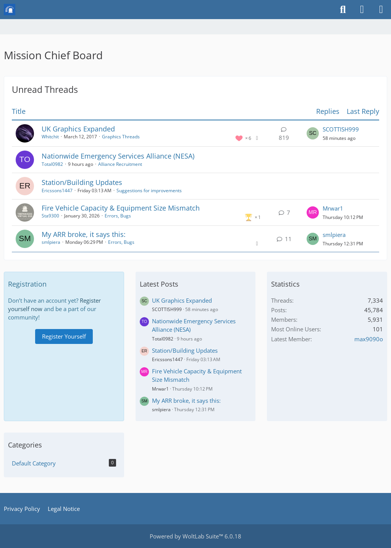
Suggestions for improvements (149, 190)
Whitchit (50, 136)
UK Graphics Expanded (78, 128)
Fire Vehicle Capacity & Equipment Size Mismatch (121, 207)
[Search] (343, 9)
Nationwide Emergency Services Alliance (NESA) (118, 156)
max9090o (368, 339)
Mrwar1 (333, 208)
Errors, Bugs (118, 215)
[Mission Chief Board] (9, 9)
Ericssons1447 (57, 190)
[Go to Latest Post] (313, 133)
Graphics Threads (121, 136)
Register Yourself (64, 336)
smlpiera (51, 242)
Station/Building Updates (82, 182)
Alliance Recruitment (120, 164)
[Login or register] (362, 9)
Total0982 (52, 164)
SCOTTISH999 (341, 129)
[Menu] (381, 9)
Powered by (195, 536)
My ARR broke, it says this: (84, 234)
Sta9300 (50, 215)
